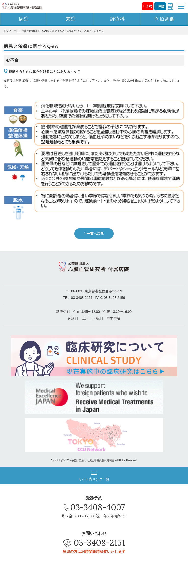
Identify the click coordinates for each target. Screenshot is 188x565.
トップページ (11, 30)
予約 (149, 6)
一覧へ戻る (95, 233)
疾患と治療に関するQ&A (35, 30)
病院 (23, 19)
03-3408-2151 (82, 298)
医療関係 (164, 19)
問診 (161, 6)
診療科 (117, 19)
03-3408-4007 (97, 507)
